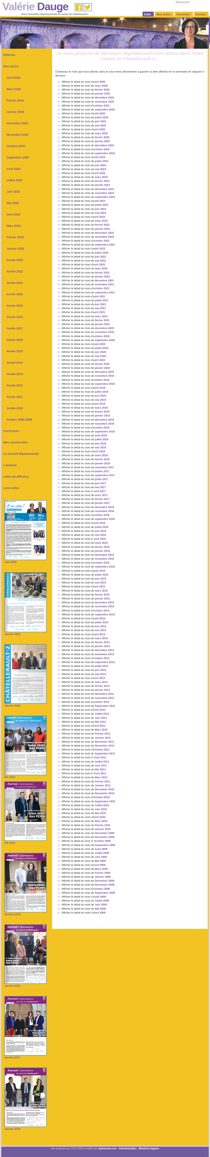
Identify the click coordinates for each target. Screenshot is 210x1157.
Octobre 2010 (101, 797)
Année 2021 (15, 282)
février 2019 (102, 411)
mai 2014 (100, 630)
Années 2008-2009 (19, 419)
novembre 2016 (104, 511)
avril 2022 (99, 264)
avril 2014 (99, 634)
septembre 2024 (105, 153)
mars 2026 (101, 85)
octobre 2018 (101, 427)
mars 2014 (101, 638)
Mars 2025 (14, 226)
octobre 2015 (101, 562)
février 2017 (102, 499)
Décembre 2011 (104, 741)
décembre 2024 (104, 145)
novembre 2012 (104, 698)
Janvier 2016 (25, 1127)
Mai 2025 (13, 203)
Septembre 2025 (18, 157)
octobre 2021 (101, 288)
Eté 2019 (25, 841)
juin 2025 (100, 121)
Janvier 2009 (103, 876)
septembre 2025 (105, 109)
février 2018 (102, 459)
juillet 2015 (101, 574)
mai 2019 (100, 399)
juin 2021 (100, 304)
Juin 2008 (100, 904)
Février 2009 (102, 872)
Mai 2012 (100, 721)
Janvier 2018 (25, 984)
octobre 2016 (101, 515)
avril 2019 (99, 403)
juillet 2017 (101, 479)
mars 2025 (101, 133)
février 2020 (102, 363)
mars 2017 (101, 495)
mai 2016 (100, 534)
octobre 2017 (101, 471)
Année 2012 (15, 385)
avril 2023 (99, 216)
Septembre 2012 (105, 705)
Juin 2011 (101, 765)
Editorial (9, 55)
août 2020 (99, 344)
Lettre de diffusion (16, 476)
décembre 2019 (104, 371)
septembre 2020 (105, 340)
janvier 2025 (102, 141)
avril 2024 (99, 173)
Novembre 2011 (105, 745)
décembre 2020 (104, 328)
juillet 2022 (101, 252)
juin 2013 (100, 670)
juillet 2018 (101, 439)
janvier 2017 (102, 503)
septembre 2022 (105, 244)
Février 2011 (102, 781)
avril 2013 (99, 678)
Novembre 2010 (105, 793)
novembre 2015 (104, 558)
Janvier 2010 (103, 829)
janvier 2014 (102, 646)
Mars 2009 (101, 868)
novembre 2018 (104, 423)
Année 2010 (15, 408)
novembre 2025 (104, 101)
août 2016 (99, 522)
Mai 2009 (100, 860)
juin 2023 (100, 209)
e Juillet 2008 (101, 900)
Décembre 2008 (104, 880)
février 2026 (102, 89)
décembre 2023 (104, 189)
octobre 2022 (101, 240)
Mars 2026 (14, 89)
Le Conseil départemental (21, 453)
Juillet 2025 (14, 180)
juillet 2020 (101, 348)
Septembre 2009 (105, 845)
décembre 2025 (104, 97)
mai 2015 (100, 582)
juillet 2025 (101, 117)
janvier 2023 (102, 228)
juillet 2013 (101, 666)
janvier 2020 (102, 367)
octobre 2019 (101, 379)
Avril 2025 (13, 214)
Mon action (11, 66)
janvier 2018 (102, 463)
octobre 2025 (101, 105)
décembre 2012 (104, 693)
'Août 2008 (99, 896)
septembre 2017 (105, 475)
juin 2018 (100, 443)
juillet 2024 (101, 161)
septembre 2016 (105, 518)
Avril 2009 (99, 865)
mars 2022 (101, 268)
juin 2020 (100, 351)
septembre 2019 (105, 383)
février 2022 (102, 272)
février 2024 (102, 181)
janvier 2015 (102, 598)
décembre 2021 (104, 280)
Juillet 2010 (102, 805)
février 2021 (102, 320)
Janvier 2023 (25, 633)
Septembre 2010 (105, 801)
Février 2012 (102, 733)
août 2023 (99, 200)
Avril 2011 (100, 773)
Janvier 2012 (103, 737)
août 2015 (99, 570)
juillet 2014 (101, 622)
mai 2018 (100, 447)
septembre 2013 (105, 662)
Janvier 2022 (25, 704)
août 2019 (99, 387)
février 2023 (102, 224)
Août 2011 (99, 757)
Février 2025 (15, 237)
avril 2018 (99, 451)
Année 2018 (15, 317)
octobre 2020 (101, 336)
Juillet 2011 (102, 761)
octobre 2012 (101, 701)
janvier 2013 (102, 689)
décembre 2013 (104, 650)
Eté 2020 (25, 776)
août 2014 (99, 618)
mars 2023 (101, 220)
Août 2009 (101, 849)
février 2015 (102, 594)
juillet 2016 (101, 527)
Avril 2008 (99, 912)
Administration (128, 1148)
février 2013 (102, 685)
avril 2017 (100, 491)
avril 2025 (99, 129)
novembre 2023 (104, 193)
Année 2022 (15, 271)
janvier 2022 (102, 276)
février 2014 (102, 642)
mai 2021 (100, 308)
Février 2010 (102, 825)
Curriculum (11, 431)
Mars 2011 (101, 777)
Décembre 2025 (17, 123)
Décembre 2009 (104, 833)
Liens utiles (11, 488)
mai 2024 (100, 169)
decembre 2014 (104, 602)
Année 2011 (15, 396)
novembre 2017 (104, 467)
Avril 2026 (13, 77)
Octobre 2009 (102, 840)
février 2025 (102, 137)
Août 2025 (14, 169)
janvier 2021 (102, 324)
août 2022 (99, 248)
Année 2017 (15, 328)
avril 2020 (99, 360)
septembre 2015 (105, 566)
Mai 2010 (100, 813)
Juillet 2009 (102, 852)
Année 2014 (15, 362)
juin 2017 (100, 483)
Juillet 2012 (102, 713)
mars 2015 (101, 590)
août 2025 (99, 113)
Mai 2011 (100, 769)
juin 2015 (100, 578)
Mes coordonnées (15, 442)
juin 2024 (100, 165)
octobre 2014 (101, 610)
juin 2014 (100, 626)
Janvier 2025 (15, 248)
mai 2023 (100, 212)
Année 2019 (15, 305)
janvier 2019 (102, 415)
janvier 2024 (102, 184)
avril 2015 (99, 586)
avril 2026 (99, 81)
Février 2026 (15, 100)
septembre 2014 (105, 614)
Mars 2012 (101, 729)
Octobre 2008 (101, 888)
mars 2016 (101, 542)
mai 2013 (100, 674)
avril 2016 (99, 538)
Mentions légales (149, 1148)
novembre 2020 (104, 332)
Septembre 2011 (105, 753)
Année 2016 (15, 339)
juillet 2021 (101, 300)
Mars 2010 (101, 821)
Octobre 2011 (101, 749)
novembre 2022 (104, 236)
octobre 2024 (101, 149)
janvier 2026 (102, 93)
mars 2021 (101, 316)
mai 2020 (100, 356)
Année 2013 (15, 374)
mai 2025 (100, 125)
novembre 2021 (104, 284)
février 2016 (102, 546)
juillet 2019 (101, 391)
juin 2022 (100, 256)
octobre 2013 (101, 658)
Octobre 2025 (16, 146)
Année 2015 (15, 351)
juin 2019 (100, 395)
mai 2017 (100, 487)
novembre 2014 (104, 606)
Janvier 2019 (25, 913)
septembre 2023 (105, 196)
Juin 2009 (101, 856)
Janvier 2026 (15, 112)
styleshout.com (107, 1148)
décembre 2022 (104, 232)
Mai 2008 (100, 908)
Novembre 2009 (105, 837)
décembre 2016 (104, 507)
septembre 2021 (105, 292)
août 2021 (99, 296)
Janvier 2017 (25, 1056)
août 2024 (99, 157)
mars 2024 (101, 177)
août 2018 (101, 435)
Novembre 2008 (105, 884)
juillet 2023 (101, 204)
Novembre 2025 (17, 134)
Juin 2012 (101, 717)
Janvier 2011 (103, 785)
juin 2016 (100, 531)
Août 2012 (99, 709)
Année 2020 (15, 294)
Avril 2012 (99, 725)
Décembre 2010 (104, 789)
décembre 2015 (104, 554)
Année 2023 (15, 260)
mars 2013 (101, 682)
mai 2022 (100, 260)
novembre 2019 (104, 375)
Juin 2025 (13, 191)
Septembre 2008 (105, 892)
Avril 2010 (99, 817)
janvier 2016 (102, 550)
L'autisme (10, 465)
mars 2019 (101, 407)
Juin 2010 (101, 809)
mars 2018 (101, 455)
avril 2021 (99, 312)
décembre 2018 (104, 419)
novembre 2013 (104, 654)
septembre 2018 (105, 431)
